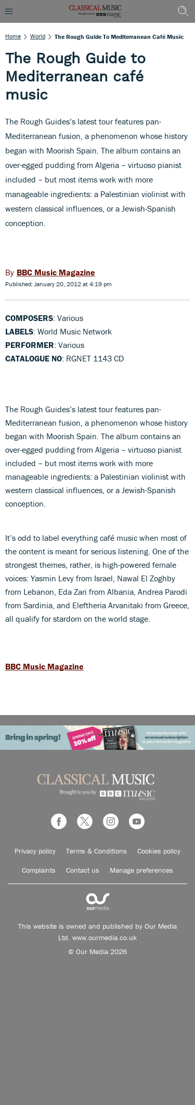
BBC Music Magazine (44, 666)
